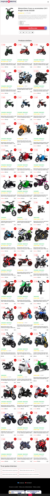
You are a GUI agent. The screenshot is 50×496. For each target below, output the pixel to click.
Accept (30, 495)
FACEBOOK (21, 483)
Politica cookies (36, 487)
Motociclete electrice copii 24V (9, 474)
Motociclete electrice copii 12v (27, 470)
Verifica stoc (37, 28)
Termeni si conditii (13, 487)
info (15, 66)
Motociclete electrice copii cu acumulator (29, 474)
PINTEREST (28, 483)
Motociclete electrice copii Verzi (10, 470)
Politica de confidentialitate (25, 487)
